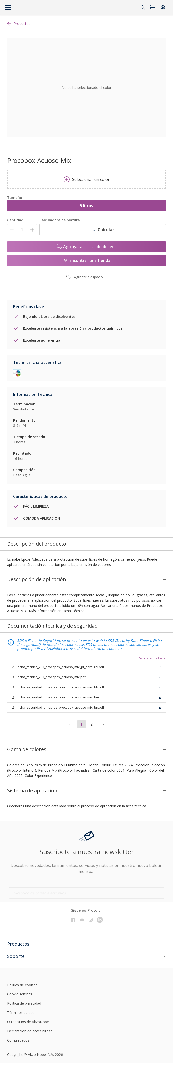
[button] (163, 7)
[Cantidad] (22, 229)
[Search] (143, 7)
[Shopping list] (153, 7)
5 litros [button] (86, 205)
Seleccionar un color (87, 179)
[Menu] (8, 7)
